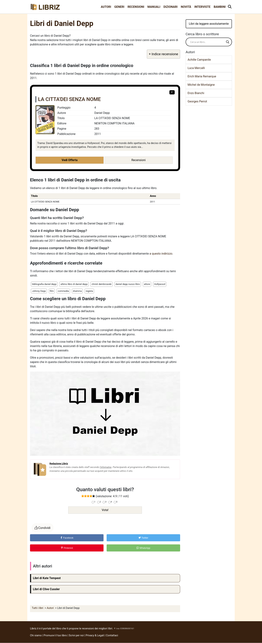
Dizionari (170, 7)
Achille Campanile (199, 59)
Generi (119, 7)
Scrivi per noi (76, 635)
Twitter (143, 537)
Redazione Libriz (58, 463)
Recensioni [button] (138, 160)
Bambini (220, 7)
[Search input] (207, 41)
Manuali (153, 7)
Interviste (202, 7)
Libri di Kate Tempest (47, 578)
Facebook (67, 537)
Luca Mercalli (196, 68)
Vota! (105, 510)
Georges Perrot (197, 101)
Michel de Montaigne (201, 84)
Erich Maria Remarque (202, 76)
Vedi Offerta (70, 160)
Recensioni (136, 7)
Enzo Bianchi (196, 93)
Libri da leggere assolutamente (209, 23)
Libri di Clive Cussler (46, 589)
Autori (106, 7)
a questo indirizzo (161, 253)
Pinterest (67, 548)
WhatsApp (143, 548)
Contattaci (112, 635)
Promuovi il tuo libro (55, 635)
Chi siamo (36, 635)
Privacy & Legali (95, 635)
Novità (186, 7)
